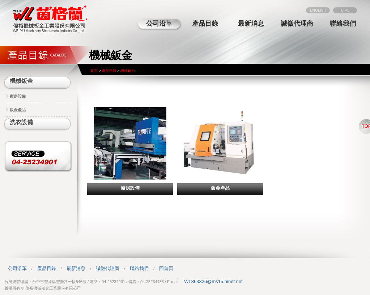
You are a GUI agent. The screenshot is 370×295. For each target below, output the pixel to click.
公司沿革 (159, 23)
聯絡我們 (343, 23)
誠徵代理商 (297, 23)
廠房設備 (18, 96)
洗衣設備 (21, 122)
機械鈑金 (21, 81)
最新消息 (251, 23)
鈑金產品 (18, 110)
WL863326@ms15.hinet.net (213, 281)
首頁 (94, 71)
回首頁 (166, 268)
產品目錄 (205, 23)
